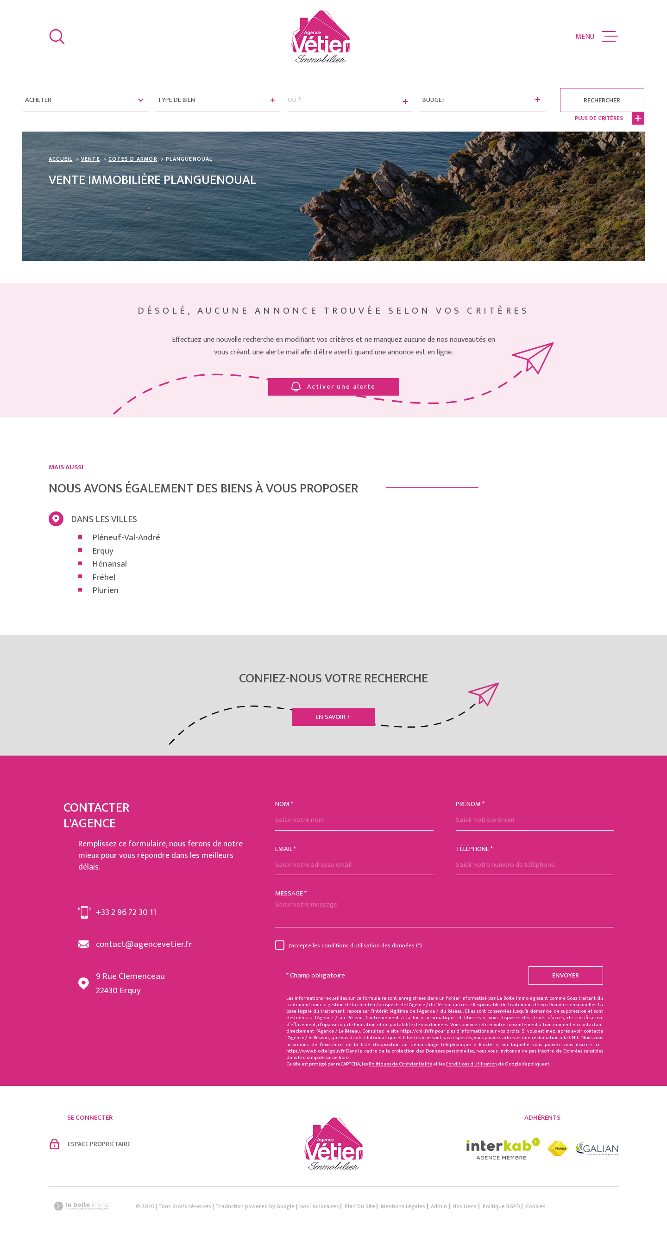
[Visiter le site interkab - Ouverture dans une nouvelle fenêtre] (503, 1149)
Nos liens (465, 1206)
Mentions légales (403, 1206)
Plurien (105, 591)
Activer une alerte (333, 386)
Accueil (60, 159)
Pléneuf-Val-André (126, 538)
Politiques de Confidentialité (400, 1064)
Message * (291, 893)
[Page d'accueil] (320, 36)
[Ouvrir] (57, 36)
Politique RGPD (501, 1206)
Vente (90, 159)
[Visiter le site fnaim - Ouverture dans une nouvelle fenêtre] (557, 1148)
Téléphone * (474, 848)
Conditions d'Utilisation (471, 1064)
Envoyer (566, 975)
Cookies (536, 1206)
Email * (285, 848)
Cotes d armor (132, 159)
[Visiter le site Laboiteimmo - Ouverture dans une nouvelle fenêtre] (81, 1206)
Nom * (284, 803)
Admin (439, 1206)
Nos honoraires (319, 1206)
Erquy (102, 551)
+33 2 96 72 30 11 (126, 912)
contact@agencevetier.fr (144, 944)
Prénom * (470, 803)
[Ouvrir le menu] (596, 36)
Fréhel (103, 578)
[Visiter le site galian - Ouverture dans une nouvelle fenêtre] (596, 1148)
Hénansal (109, 564)
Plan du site (360, 1206)
